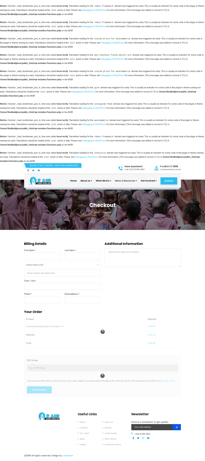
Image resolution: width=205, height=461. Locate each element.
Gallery (83, 444)
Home (97, 212)
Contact (84, 427)
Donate (108, 427)
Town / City (30, 281)
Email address (72, 294)
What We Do (110, 439)
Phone (28, 294)
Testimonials (111, 433)
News (82, 439)
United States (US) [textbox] (34, 265)
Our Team (85, 433)
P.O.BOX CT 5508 (169, 166)
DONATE (169, 180)
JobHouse (67, 455)
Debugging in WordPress (94, 10)
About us (109, 422)
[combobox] (62, 264)
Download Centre (113, 444)
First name (30, 250)
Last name (70, 250)
